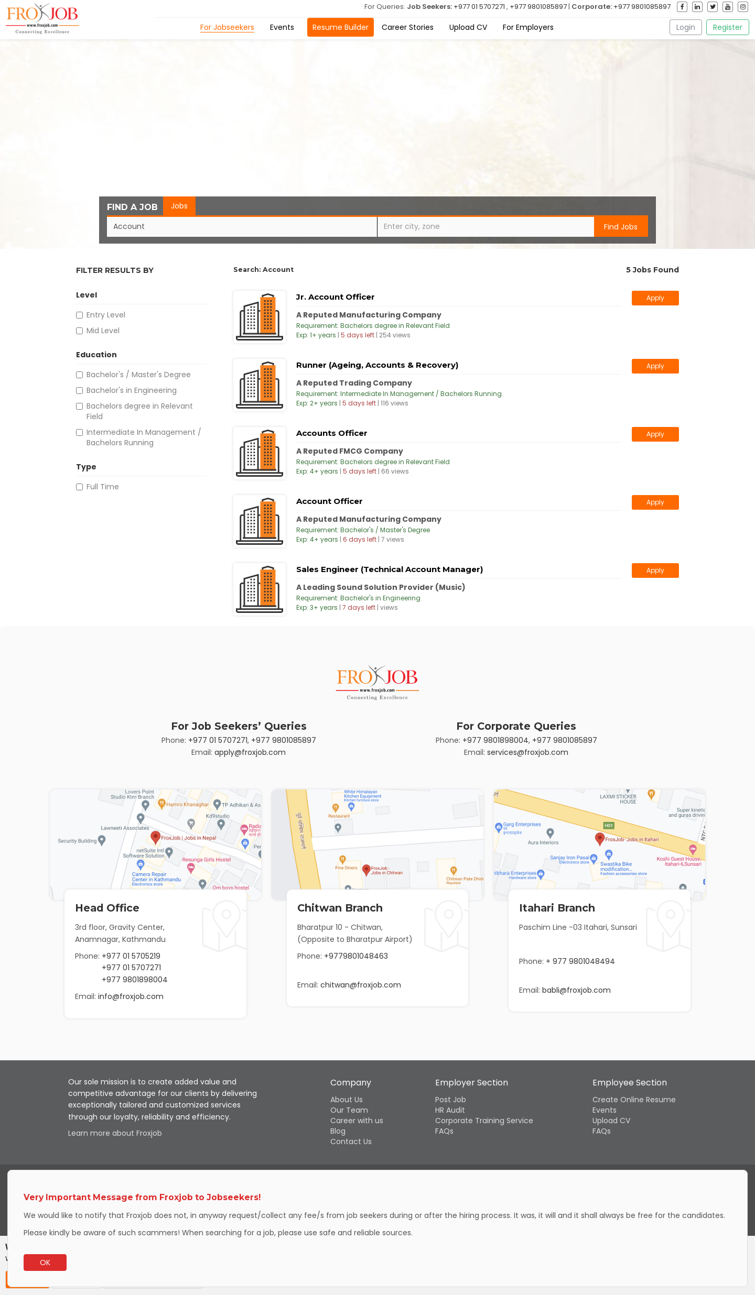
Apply (655, 297)
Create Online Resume (634, 1099)
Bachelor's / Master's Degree (133, 374)
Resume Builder (340, 27)
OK (45, 1262)
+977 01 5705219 (131, 956)
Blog (338, 1131)
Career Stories (408, 27)
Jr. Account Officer (335, 297)
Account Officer (329, 501)
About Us (346, 1099)
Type (86, 468)
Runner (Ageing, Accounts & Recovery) (377, 365)
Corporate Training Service (484, 1120)
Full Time (97, 486)
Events (282, 27)
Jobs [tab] (179, 206)
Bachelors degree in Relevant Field (134, 411)
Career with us (356, 1120)
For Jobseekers (227, 27)
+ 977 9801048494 (580, 961)
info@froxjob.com (131, 996)
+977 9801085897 (538, 7)
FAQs (444, 1131)
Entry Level (100, 315)
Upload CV (468, 27)
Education (96, 356)
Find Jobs (621, 227)
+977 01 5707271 (479, 7)
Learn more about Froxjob (115, 1133)
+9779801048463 (356, 956)
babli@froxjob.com (576, 990)
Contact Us (351, 1141)
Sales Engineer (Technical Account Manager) (389, 569)
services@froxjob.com (527, 752)
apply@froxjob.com (250, 752)
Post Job (450, 1099)
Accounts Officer (332, 433)
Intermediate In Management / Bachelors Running (138, 437)
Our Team (349, 1110)
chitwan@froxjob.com (360, 985)
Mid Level (98, 330)
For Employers (528, 27)
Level (86, 296)
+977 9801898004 (495, 740)
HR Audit (450, 1110)
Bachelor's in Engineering (126, 390)
